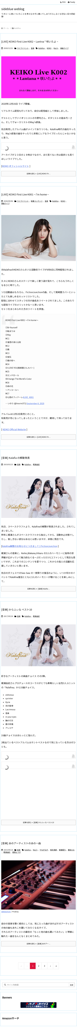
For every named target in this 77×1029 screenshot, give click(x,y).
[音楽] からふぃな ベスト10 (16, 609)
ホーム (6, 28)
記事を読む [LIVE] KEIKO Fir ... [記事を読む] (38, 173)
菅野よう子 (16, 852)
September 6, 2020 (35, 403)
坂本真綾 (53, 850)
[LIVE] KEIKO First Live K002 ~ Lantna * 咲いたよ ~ (29, 41)
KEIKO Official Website (14, 429)
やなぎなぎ (44, 850)
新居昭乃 (62, 850)
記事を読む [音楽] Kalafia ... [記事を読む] (38, 588)
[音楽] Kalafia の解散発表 (15, 457)
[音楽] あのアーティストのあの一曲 (21, 843)
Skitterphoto (6, 911)
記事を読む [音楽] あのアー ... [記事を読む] (38, 943)
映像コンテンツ (37, 201)
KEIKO (49, 48)
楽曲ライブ (64, 48)
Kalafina (41, 48)
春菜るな (71, 850)
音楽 (32, 48)
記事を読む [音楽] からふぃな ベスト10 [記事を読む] (38, 822)
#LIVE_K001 (28, 397)
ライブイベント (23, 48)
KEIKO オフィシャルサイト (15, 166)
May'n (56, 48)
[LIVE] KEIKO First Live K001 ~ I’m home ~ (25, 194)
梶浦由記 (36, 464)
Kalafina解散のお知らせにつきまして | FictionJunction (29, 546)
